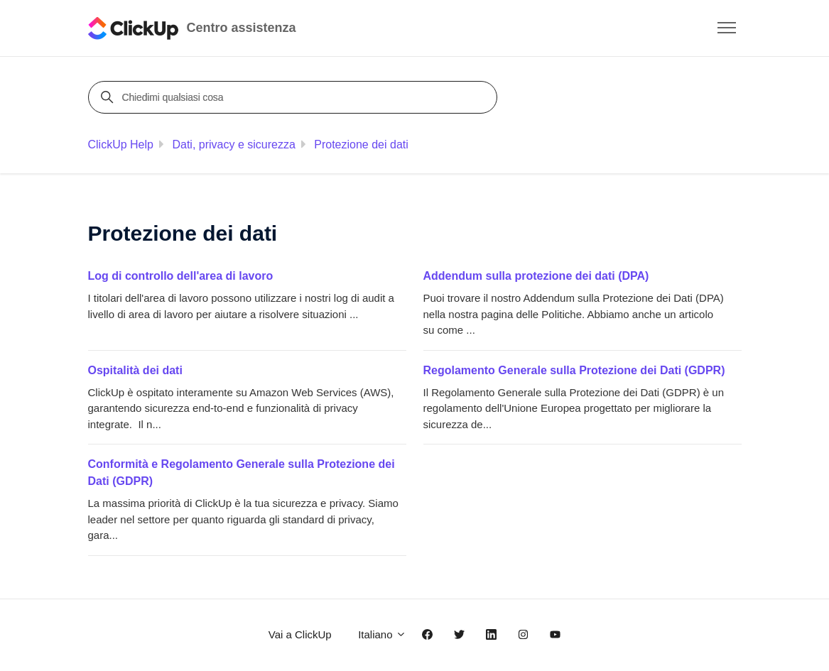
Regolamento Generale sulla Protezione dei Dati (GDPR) (574, 370)
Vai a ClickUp (300, 634)
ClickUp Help (120, 144)
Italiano (382, 634)
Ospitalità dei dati (135, 370)
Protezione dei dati (361, 144)
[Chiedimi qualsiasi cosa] (294, 97)
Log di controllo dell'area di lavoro (180, 276)
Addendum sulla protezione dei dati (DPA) (536, 276)
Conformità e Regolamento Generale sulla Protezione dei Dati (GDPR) (241, 472)
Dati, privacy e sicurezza (233, 144)
